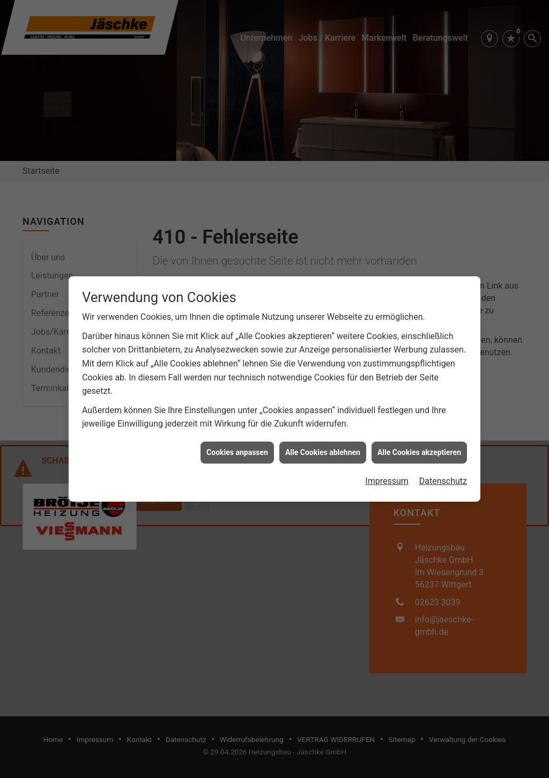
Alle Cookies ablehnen (322, 445)
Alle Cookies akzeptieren (419, 445)
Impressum (387, 473)
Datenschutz (443, 473)
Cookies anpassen (237, 445)
